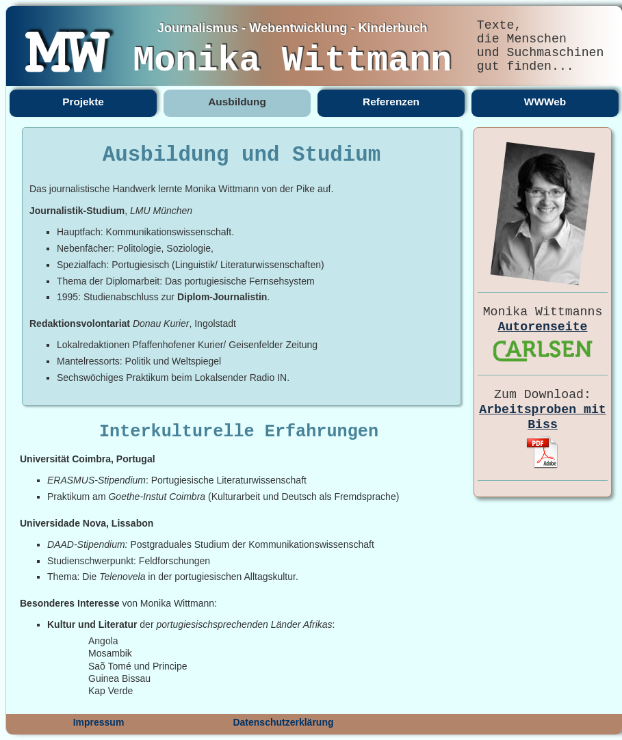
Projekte (83, 101)
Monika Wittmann (292, 61)
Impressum (99, 722)
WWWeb (545, 101)
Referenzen (391, 101)
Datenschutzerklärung (283, 722)
